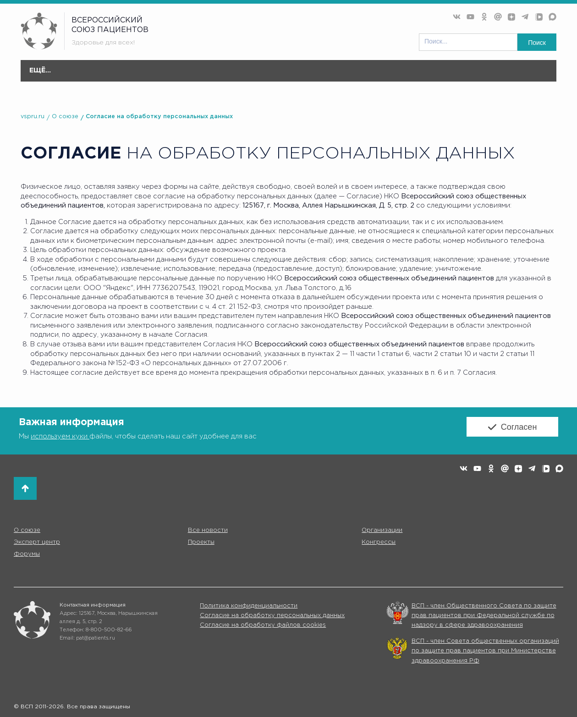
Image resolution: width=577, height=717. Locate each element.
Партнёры (505, 70)
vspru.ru (32, 116)
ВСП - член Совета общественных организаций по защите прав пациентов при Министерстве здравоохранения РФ (485, 651)
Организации (188, 75)
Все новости (131, 70)
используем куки (60, 436)
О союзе (81, 75)
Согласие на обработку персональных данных (159, 116)
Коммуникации (452, 70)
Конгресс (354, 75)
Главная (40, 70)
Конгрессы (379, 542)
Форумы (400, 75)
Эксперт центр (252, 75)
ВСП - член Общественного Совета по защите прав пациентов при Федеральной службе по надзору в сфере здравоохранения (484, 615)
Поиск (537, 42)
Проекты (308, 75)
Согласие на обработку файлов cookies (263, 625)
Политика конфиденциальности (248, 605)
